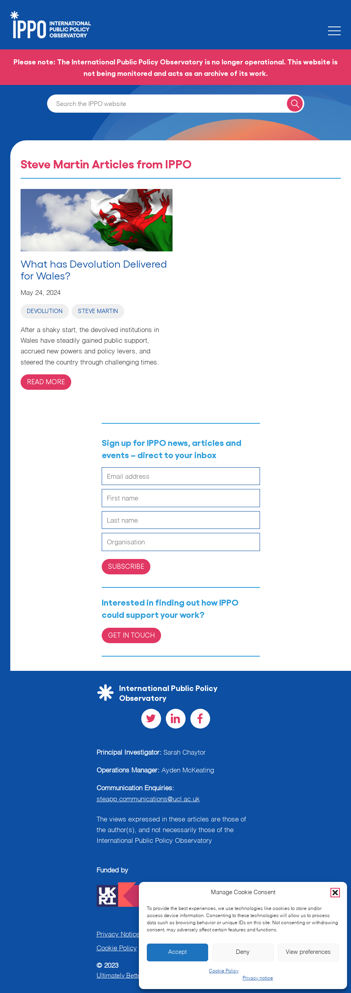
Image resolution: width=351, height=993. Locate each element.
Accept (177, 952)
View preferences (308, 952)
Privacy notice (258, 978)
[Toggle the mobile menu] (334, 30)
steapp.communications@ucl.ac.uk (148, 799)
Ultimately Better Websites (134, 976)
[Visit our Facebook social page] (200, 719)
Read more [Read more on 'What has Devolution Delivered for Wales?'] (46, 381)
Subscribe (126, 566)
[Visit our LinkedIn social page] (176, 719)
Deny (243, 952)
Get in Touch (131, 635)
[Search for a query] (294, 103)
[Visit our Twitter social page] (151, 719)
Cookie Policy (224, 971)
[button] (335, 893)
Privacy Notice (118, 934)
